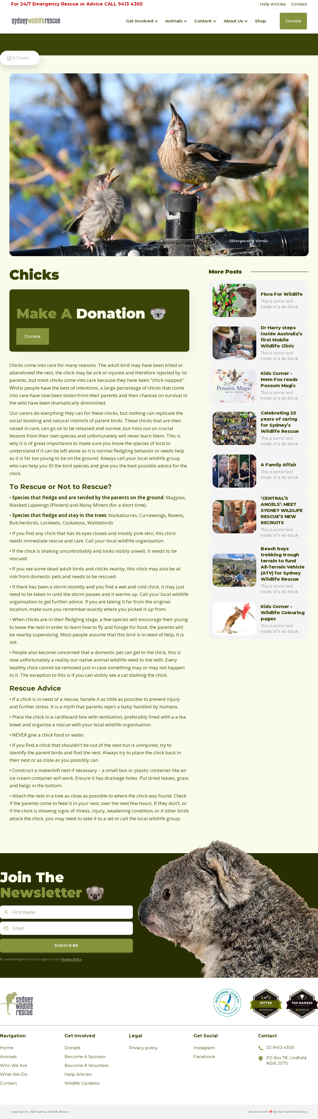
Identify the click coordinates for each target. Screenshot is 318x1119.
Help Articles (273, 4)
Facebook (204, 1056)
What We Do (13, 1074)
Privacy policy (143, 1047)
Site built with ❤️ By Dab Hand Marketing (277, 1111)
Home (7, 1047)
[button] (140, 21)
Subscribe (67, 945)
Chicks (22, 57)
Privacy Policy (71, 959)
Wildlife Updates (81, 1083)
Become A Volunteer (86, 1065)
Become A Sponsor (85, 1056)
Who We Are (13, 1065)
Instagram (204, 1047)
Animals (8, 1056)
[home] (36, 21)
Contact (299, 4)
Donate (72, 1047)
